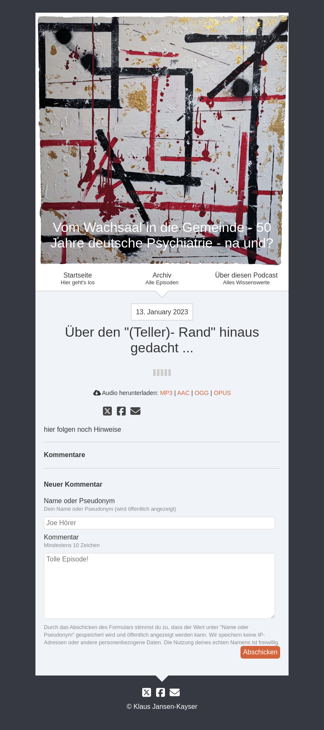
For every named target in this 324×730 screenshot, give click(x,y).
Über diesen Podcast (246, 279)
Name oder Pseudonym (162, 504)
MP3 (166, 393)
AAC (183, 393)
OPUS (222, 393)
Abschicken (260, 652)
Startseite (77, 279)
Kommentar (162, 541)
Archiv (162, 279)
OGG (201, 393)
